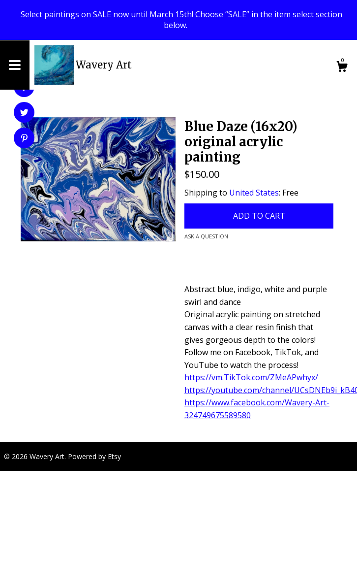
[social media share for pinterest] (24, 139)
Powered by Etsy (94, 456)
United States (254, 192)
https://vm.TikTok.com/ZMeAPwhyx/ (251, 377)
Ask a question (206, 236)
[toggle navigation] (15, 65)
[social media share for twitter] (24, 113)
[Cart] (341, 67)
